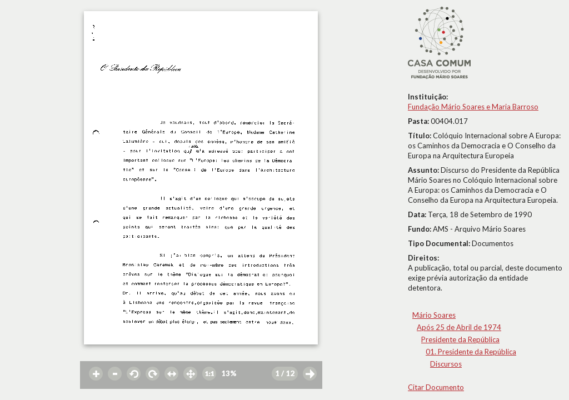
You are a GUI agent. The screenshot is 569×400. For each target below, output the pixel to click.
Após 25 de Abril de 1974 (459, 327)
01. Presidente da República (471, 351)
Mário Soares (434, 315)
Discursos (446, 363)
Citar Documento (436, 387)
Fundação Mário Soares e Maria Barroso (473, 106)
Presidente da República (460, 339)
